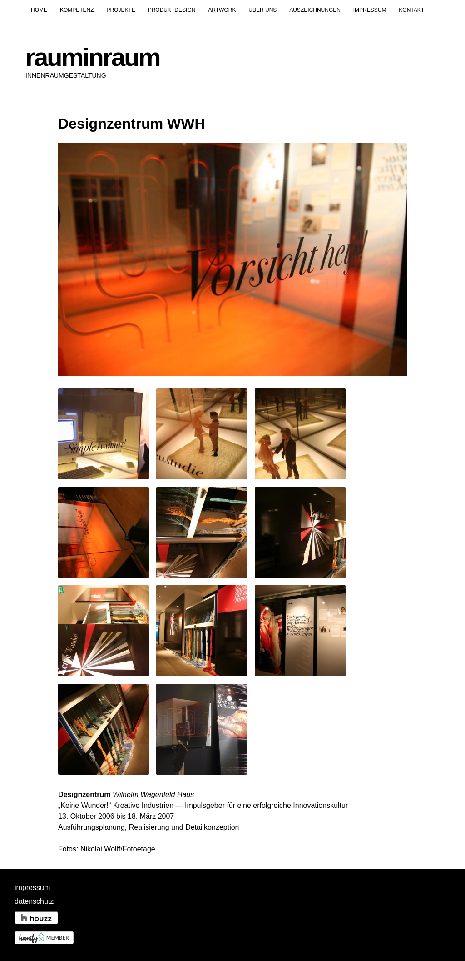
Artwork (222, 10)
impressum (32, 887)
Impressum (369, 10)
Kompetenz (77, 10)
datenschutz (34, 901)
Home (39, 10)
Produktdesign (172, 10)
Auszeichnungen (315, 10)
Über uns (262, 10)
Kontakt (411, 10)
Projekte (120, 10)
